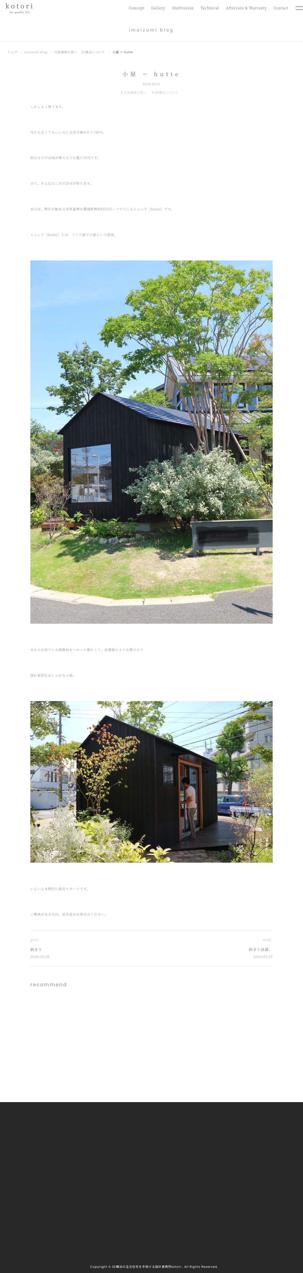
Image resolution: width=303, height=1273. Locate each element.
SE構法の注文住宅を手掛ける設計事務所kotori (146, 1267)
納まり (36, 949)
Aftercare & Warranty (245, 8)
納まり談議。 (261, 949)
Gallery (156, 8)
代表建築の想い (65, 52)
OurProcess (181, 8)
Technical (208, 8)
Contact (280, 8)
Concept (134, 8)
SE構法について (93, 52)
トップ (13, 52)
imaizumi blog (35, 52)
